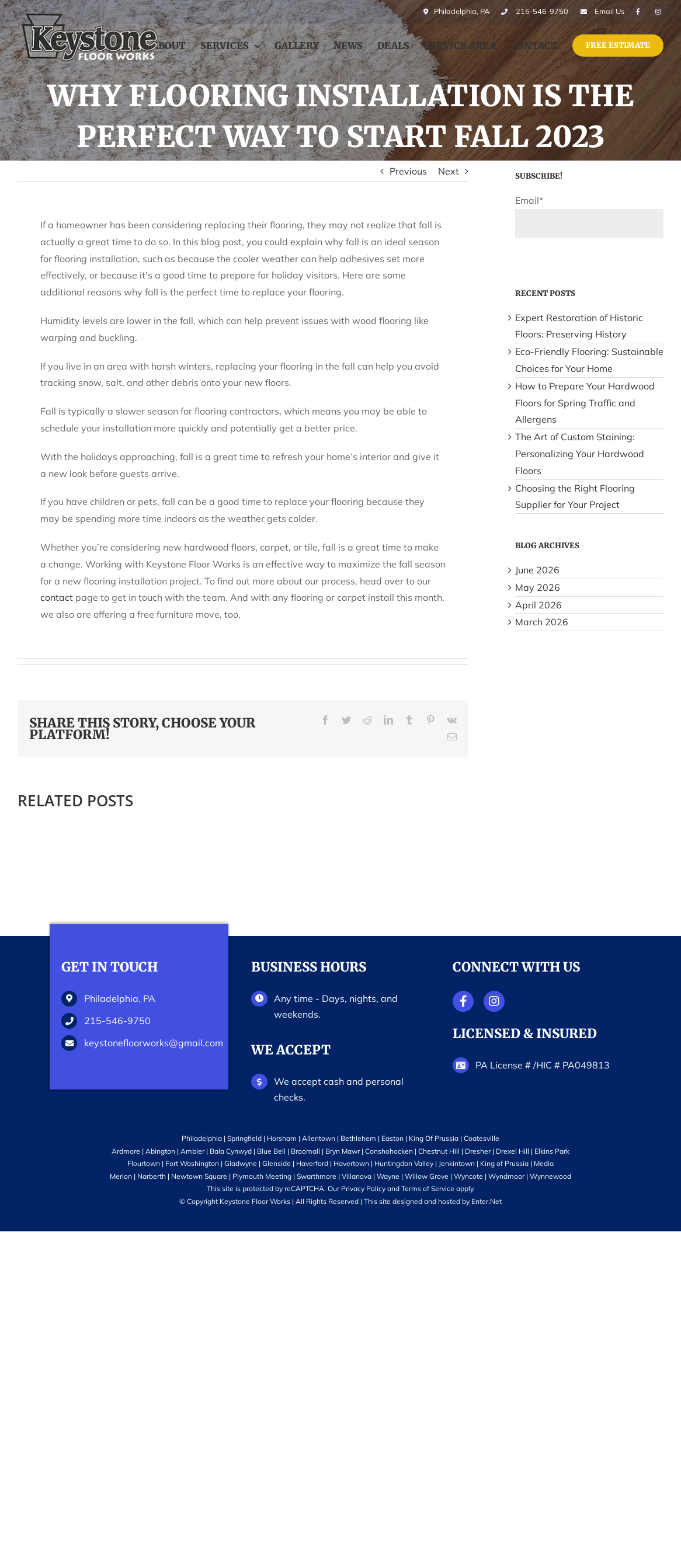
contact (56, 597)
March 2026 (541, 622)
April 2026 (538, 605)
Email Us (608, 11)
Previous (408, 171)
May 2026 (537, 587)
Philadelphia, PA (449, 11)
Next (448, 171)
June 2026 (537, 570)
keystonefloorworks (150, 1043)
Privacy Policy (363, 1188)
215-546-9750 (117, 1020)
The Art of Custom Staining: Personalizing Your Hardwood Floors (579, 453)
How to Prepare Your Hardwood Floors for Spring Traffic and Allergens (585, 403)
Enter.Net (486, 1201)
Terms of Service (427, 1188)
